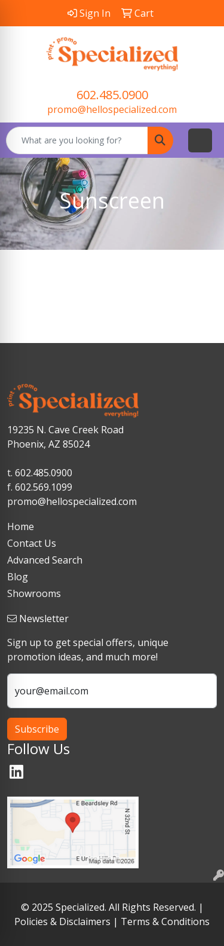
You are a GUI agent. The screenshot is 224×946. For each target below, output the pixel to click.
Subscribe (37, 729)
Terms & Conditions (165, 921)
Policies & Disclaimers (62, 921)
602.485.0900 (112, 95)
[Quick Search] (77, 140)
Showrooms (34, 593)
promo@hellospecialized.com (112, 109)
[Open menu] (200, 140)
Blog (17, 576)
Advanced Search (44, 560)
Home (20, 526)
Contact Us (31, 543)
